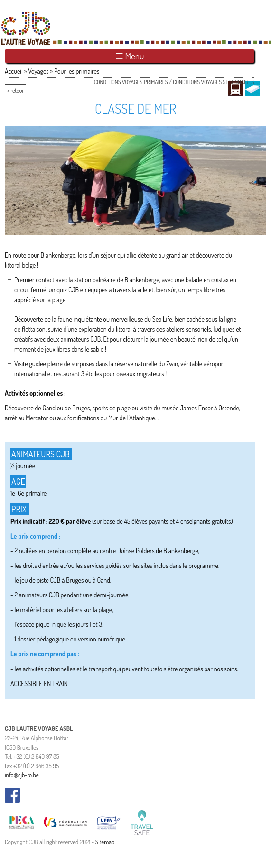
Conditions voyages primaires (131, 81)
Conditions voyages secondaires (213, 81)
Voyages (38, 71)
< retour (15, 90)
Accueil (14, 71)
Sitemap (105, 841)
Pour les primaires (76, 71)
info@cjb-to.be (22, 775)
